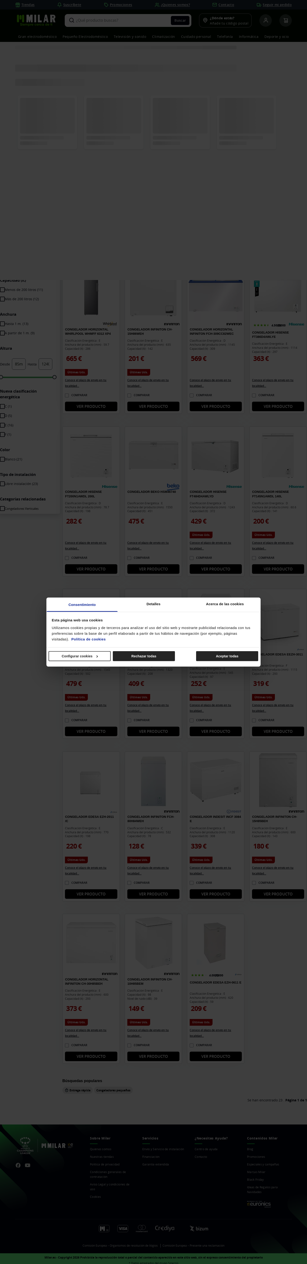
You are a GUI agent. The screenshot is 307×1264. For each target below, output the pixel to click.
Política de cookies (88, 639)
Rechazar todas (143, 656)
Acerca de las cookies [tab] (225, 604)
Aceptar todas (227, 656)
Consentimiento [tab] (82, 604)
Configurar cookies (80, 656)
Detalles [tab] (153, 604)
